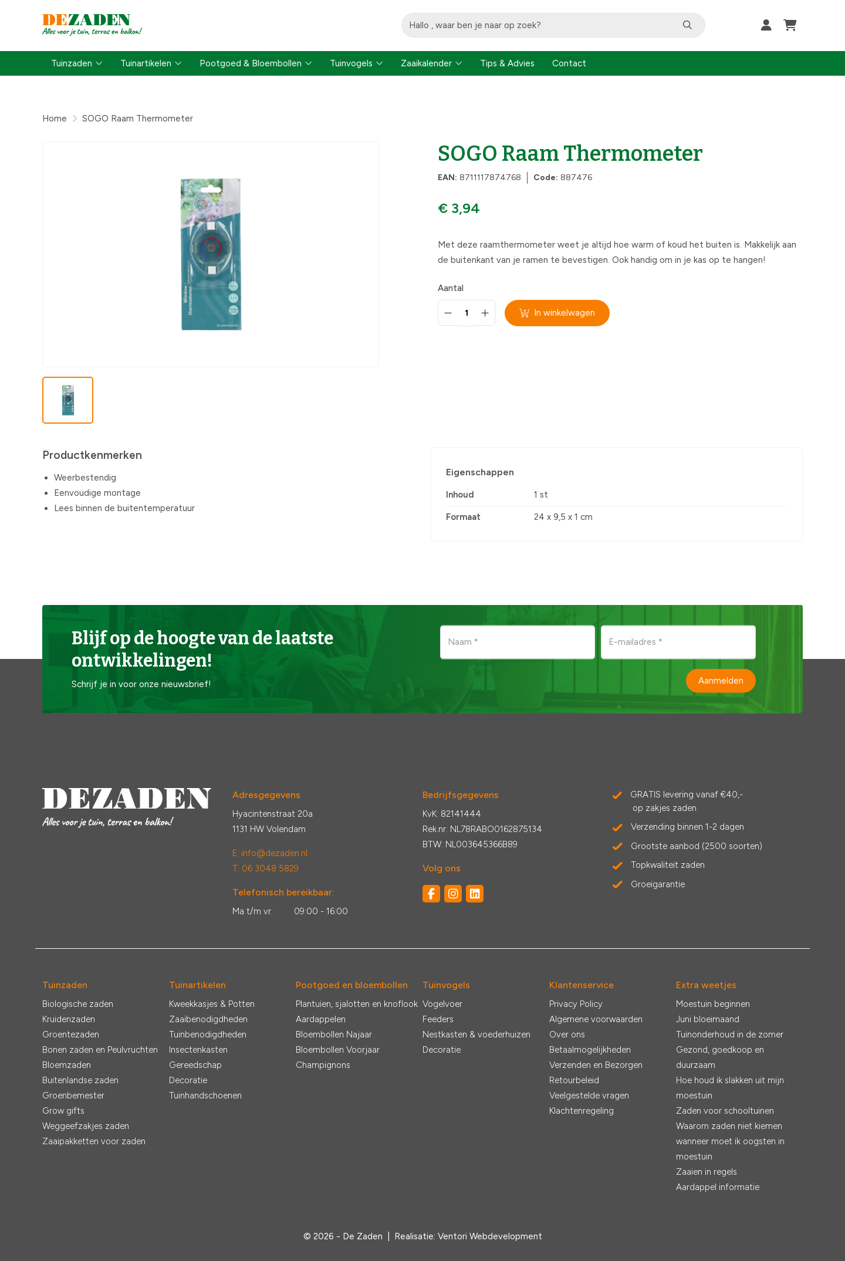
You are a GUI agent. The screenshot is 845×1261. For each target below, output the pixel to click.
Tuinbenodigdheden (207, 1034)
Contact (569, 63)
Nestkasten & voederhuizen (476, 1034)
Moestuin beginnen (713, 1004)
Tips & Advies (507, 63)
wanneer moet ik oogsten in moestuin (730, 1149)
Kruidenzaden (68, 1019)
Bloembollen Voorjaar (338, 1049)
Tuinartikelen (145, 63)
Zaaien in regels (706, 1172)
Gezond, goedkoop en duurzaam (720, 1057)
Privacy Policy (576, 1004)
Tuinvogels (351, 63)
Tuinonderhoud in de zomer (729, 1034)
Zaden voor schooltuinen (725, 1111)
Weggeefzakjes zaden (85, 1126)
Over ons (567, 1034)
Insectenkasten (198, 1049)
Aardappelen (321, 1019)
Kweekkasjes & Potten (212, 1004)
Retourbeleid (574, 1080)
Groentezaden (70, 1034)
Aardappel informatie (717, 1187)
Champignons (323, 1065)
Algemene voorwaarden (596, 1019)
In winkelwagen (558, 312)
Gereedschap (195, 1065)
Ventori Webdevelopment (490, 1236)
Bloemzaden (66, 1065)
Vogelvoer (442, 1004)
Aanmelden (720, 680)
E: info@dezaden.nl (269, 853)
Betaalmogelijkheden (590, 1049)
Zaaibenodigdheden (208, 1019)
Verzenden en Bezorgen (596, 1065)
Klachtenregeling (581, 1111)
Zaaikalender (426, 63)
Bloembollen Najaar (334, 1034)
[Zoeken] (690, 25)
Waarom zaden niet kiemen (729, 1126)
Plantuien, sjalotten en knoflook (357, 1004)
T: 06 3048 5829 (265, 868)
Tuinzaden (71, 63)
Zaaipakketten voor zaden (94, 1141)
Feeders (438, 1019)
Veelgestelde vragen (589, 1095)
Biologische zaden (77, 1004)
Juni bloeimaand (707, 1019)
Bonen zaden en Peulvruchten (100, 1049)
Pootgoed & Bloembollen (251, 63)
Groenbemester (73, 1095)
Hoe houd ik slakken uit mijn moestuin (730, 1088)
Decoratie (188, 1080)
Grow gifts (63, 1111)
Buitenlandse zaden (80, 1080)
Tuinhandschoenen (205, 1095)
